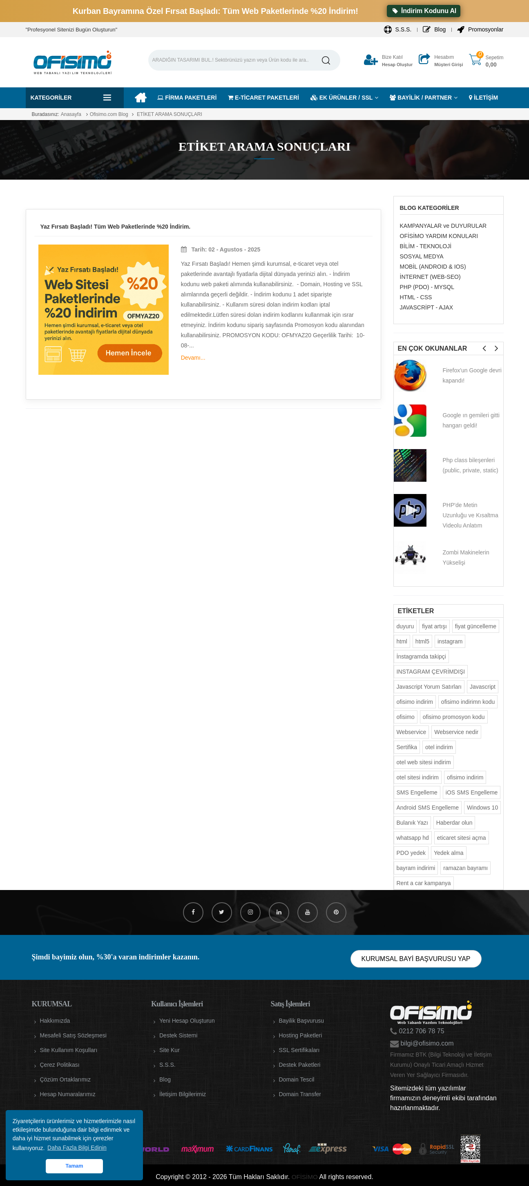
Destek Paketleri (300, 1064)
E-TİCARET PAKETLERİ (263, 97)
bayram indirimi (416, 868)
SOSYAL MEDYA (422, 256)
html (402, 641)
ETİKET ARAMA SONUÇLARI (169, 114)
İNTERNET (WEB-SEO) (430, 277)
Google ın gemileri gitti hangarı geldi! (471, 420)
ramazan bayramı (465, 868)
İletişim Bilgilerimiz (182, 1094)
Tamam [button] (74, 1166)
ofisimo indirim (415, 702)
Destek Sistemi (178, 1035)
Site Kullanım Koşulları (69, 1050)
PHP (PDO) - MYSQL (427, 287)
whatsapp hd (413, 837)
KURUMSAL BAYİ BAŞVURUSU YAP (416, 958)
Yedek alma (449, 853)
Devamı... (193, 357)
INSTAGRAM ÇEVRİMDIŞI (431, 671)
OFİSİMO (305, 1176)
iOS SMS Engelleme (472, 792)
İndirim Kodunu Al (423, 11)
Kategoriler (51, 97)
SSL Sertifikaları (299, 1050)
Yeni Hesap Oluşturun (187, 1020)
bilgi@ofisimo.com (426, 1043)
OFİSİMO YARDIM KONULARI (439, 236)
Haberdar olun (454, 822)
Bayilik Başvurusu (301, 1020)
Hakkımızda (55, 1020)
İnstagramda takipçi (421, 656)
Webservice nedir (456, 732)
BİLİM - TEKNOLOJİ (426, 246)
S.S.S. (398, 29)
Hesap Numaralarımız (68, 1094)
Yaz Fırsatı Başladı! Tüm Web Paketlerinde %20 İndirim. (115, 226)
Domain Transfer (300, 1094)
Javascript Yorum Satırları (429, 686)
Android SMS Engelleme (428, 807)
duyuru (405, 626)
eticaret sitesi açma (461, 837)
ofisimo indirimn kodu (468, 702)
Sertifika (407, 747)
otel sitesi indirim (418, 777)
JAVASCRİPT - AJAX (426, 307)
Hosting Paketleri (300, 1035)
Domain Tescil (297, 1079)
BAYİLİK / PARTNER (421, 97)
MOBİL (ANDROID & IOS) (433, 266)
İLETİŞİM (483, 97)
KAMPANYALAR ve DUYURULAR (443, 226)
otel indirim (439, 747)
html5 (422, 641)
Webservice (411, 732)
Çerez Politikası (60, 1064)
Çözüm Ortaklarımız (65, 1079)
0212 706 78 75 (420, 1031)
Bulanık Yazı (412, 822)
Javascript (483, 686)
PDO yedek (411, 853)
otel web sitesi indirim (424, 762)
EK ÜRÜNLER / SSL (341, 97)
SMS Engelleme (417, 792)
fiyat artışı (434, 626)
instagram (449, 641)
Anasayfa (71, 114)
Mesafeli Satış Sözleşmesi (73, 1035)
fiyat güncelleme (475, 626)
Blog (434, 29)
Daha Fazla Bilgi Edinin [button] (77, 1147)
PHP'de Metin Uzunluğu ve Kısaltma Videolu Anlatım (470, 515)
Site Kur (169, 1050)
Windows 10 (482, 807)
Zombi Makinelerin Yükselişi (466, 557)
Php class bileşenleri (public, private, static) (470, 465)
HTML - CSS (416, 297)
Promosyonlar (480, 29)
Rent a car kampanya (424, 883)
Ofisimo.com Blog (109, 114)
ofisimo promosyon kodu (454, 717)
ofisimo (406, 717)
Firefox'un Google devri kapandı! (472, 375)
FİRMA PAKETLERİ (187, 97)
